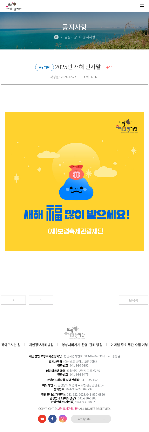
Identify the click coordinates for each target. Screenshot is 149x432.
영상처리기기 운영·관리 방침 (82, 344)
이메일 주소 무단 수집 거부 (129, 344)
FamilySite (91, 419)
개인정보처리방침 (41, 344)
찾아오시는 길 (11, 344)
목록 (133, 300)
